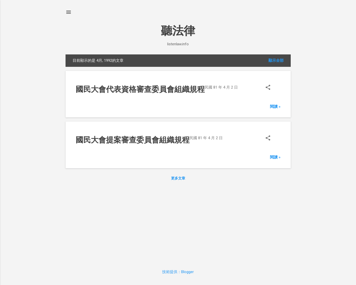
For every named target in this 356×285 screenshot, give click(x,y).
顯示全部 (276, 60)
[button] (268, 88)
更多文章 (178, 178)
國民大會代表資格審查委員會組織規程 (140, 89)
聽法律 (178, 30)
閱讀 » (275, 106)
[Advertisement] (178, 223)
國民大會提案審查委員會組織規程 (133, 139)
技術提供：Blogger (178, 272)
